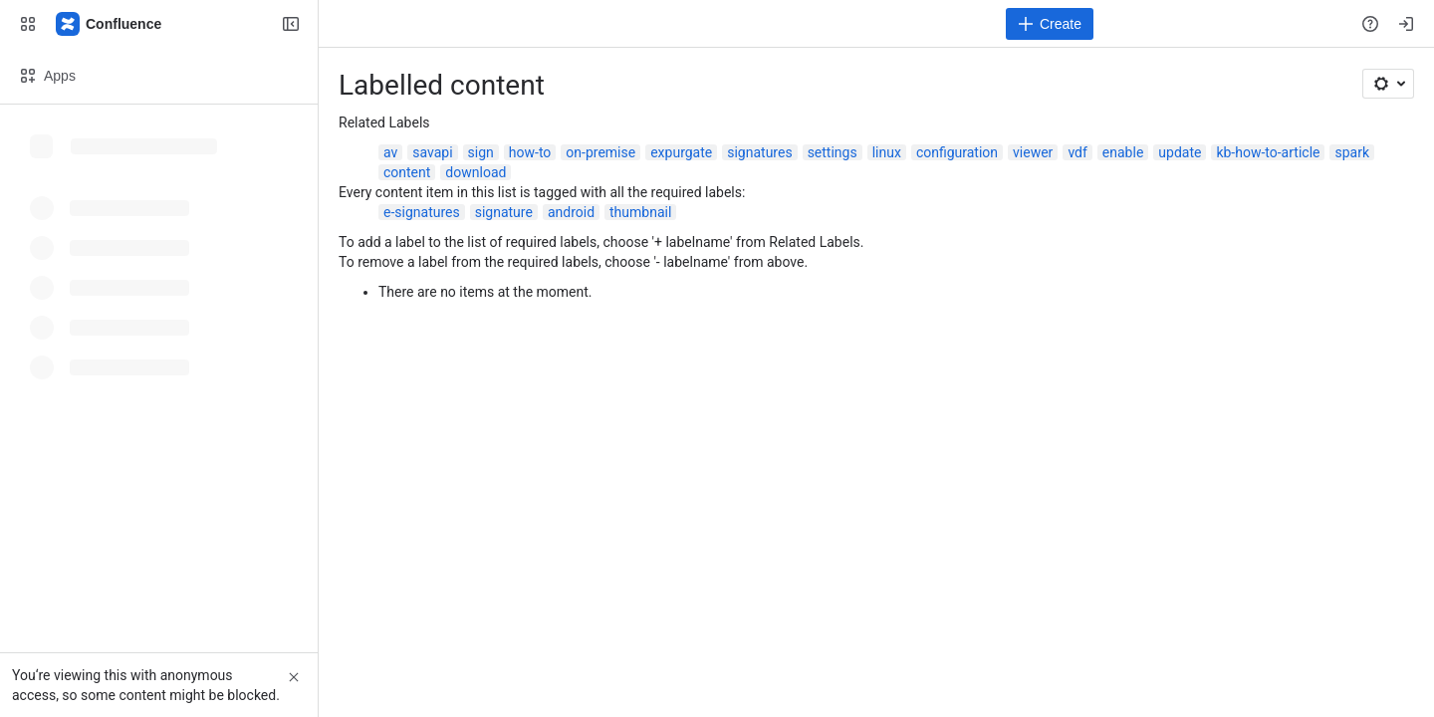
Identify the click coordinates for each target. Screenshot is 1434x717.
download (475, 172)
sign (481, 152)
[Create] (1049, 24)
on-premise (600, 152)
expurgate (681, 152)
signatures (759, 152)
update (1179, 152)
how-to (530, 152)
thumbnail (640, 212)
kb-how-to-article (1267, 152)
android (571, 212)
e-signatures (421, 212)
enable (1122, 152)
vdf (1077, 152)
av (390, 152)
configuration (957, 152)
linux (886, 152)
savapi (432, 152)
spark (1351, 152)
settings (832, 152)
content (406, 172)
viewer (1033, 152)
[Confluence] (109, 24)
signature (504, 212)
